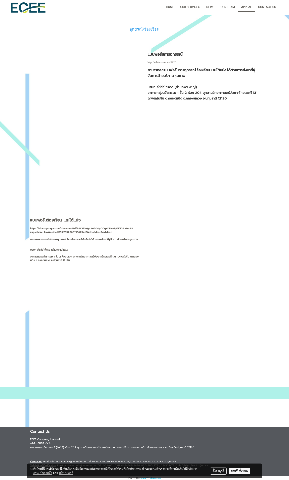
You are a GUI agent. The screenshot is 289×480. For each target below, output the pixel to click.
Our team (228, 7)
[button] (282, 7)
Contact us (267, 7)
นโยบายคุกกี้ (66, 473)
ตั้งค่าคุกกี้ (218, 471)
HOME (170, 7)
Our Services (190, 7)
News (210, 7)
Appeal (246, 7)
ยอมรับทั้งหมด (239, 471)
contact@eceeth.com (73, 461)
